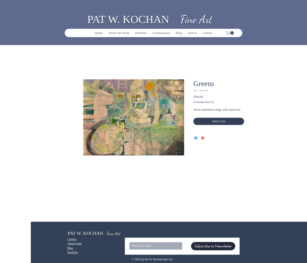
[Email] (155, 245)
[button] (230, 33)
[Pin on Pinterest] (202, 138)
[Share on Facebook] (196, 138)
